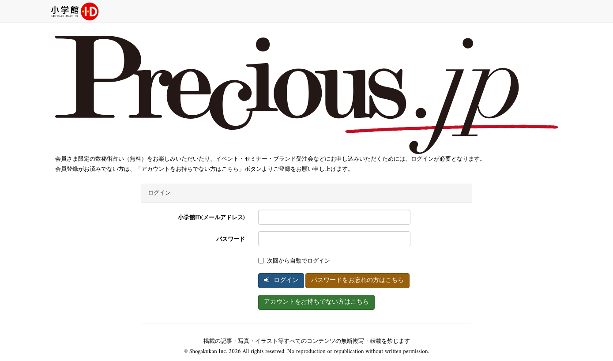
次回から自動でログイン (294, 261)
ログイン (281, 280)
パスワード (230, 239)
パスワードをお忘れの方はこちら (357, 280)
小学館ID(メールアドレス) (211, 218)
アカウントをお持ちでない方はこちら (316, 302)
